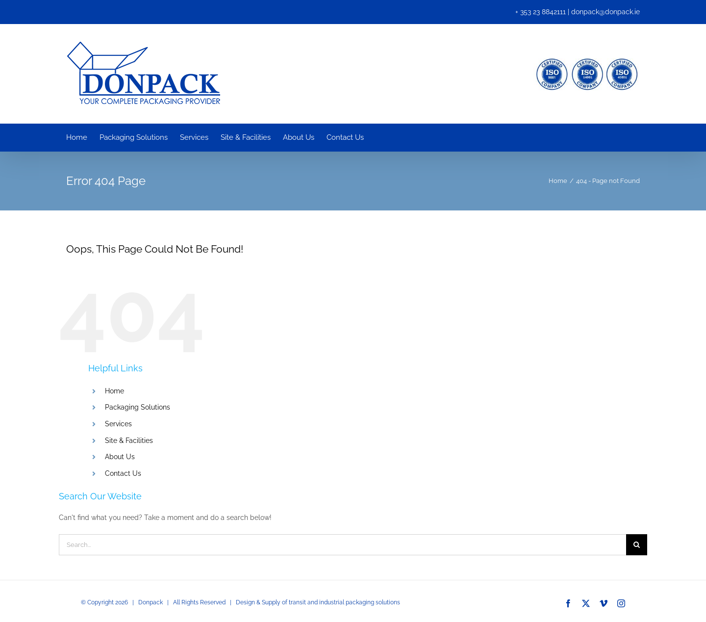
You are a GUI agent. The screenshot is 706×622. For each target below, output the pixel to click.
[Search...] (342, 544)
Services (118, 424)
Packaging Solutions (137, 407)
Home (114, 391)
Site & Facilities (129, 440)
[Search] (636, 544)
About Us (120, 457)
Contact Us (123, 473)
